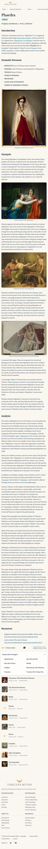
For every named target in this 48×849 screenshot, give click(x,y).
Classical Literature (15, 9)
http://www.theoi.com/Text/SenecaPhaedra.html (21, 637)
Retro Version (5, 828)
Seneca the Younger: (10, 654)
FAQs (2, 825)
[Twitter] (10, 843)
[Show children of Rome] (32, 9)
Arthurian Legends (31, 805)
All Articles (4, 802)
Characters (4, 800)
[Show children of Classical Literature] (23, 9)
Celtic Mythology (30, 802)
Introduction (5, 818)
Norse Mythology (30, 797)
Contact (15, 839)
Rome (29, 9)
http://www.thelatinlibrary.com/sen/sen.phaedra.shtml (23, 642)
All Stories (4, 797)
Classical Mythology (31, 800)
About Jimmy (5, 820)
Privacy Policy (33, 836)
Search (3, 805)
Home (4, 9)
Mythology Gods (30, 807)
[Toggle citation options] (24, 647)
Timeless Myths (11, 648)
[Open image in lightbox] (24, 117)
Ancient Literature (30, 810)
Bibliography (5, 823)
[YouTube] (15, 843)
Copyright (23, 836)
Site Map (4, 807)
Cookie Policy (5, 839)
